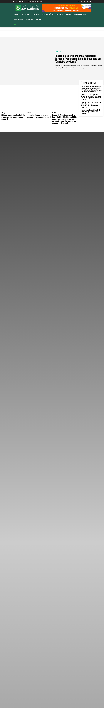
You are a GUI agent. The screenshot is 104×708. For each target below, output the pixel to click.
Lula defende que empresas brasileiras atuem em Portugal (39, 116)
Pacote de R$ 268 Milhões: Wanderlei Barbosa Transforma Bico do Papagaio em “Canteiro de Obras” (78, 58)
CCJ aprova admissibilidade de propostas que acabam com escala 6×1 (13, 117)
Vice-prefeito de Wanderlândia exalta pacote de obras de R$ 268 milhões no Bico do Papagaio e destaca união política (91, 89)
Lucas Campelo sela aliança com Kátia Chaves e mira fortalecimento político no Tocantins (91, 104)
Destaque (58, 52)
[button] (15, 24)
